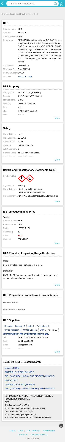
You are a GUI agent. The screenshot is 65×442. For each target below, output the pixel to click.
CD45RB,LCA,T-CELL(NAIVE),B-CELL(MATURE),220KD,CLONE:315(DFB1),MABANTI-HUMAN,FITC (30, 376)
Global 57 (52, 330)
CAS (21, 430)
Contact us (23, 434)
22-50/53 (22, 138)
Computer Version (39, 434)
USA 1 (43, 330)
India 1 (31, 326)
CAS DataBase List (24, 14)
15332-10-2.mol (25, 76)
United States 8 (30, 330)
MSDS (13, 430)
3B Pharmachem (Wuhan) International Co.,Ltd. (26, 334)
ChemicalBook (8, 14)
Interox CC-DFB (12, 368)
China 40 (8, 326)
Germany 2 (20, 326)
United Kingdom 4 (12, 330)
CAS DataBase (33, 430)
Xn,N (20, 134)
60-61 (20, 141)
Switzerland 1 (43, 326)
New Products (49, 430)
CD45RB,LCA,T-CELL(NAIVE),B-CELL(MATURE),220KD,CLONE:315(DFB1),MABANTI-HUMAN (30, 388)
